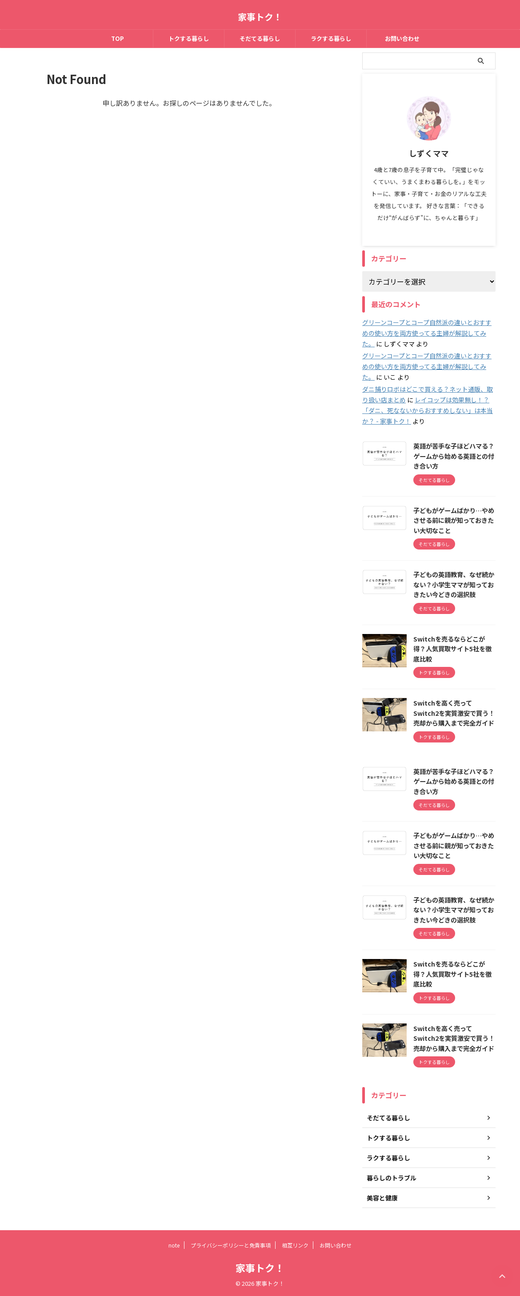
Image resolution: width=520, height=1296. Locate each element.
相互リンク (295, 1245)
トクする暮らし (188, 38)
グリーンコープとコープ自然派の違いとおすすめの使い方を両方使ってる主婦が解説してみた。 (427, 333)
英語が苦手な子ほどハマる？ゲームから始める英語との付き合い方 (453, 455)
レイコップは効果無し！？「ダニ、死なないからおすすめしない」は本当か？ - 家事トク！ (427, 410)
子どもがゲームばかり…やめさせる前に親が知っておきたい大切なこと (453, 520)
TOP (117, 38)
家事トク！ (260, 16)
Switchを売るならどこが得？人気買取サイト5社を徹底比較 (452, 648)
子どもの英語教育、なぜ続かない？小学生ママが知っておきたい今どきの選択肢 (453, 584)
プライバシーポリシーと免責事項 (231, 1245)
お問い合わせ (402, 38)
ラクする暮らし (331, 38)
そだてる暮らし (260, 38)
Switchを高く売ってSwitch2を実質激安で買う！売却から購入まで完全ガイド (454, 712)
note (174, 1245)
